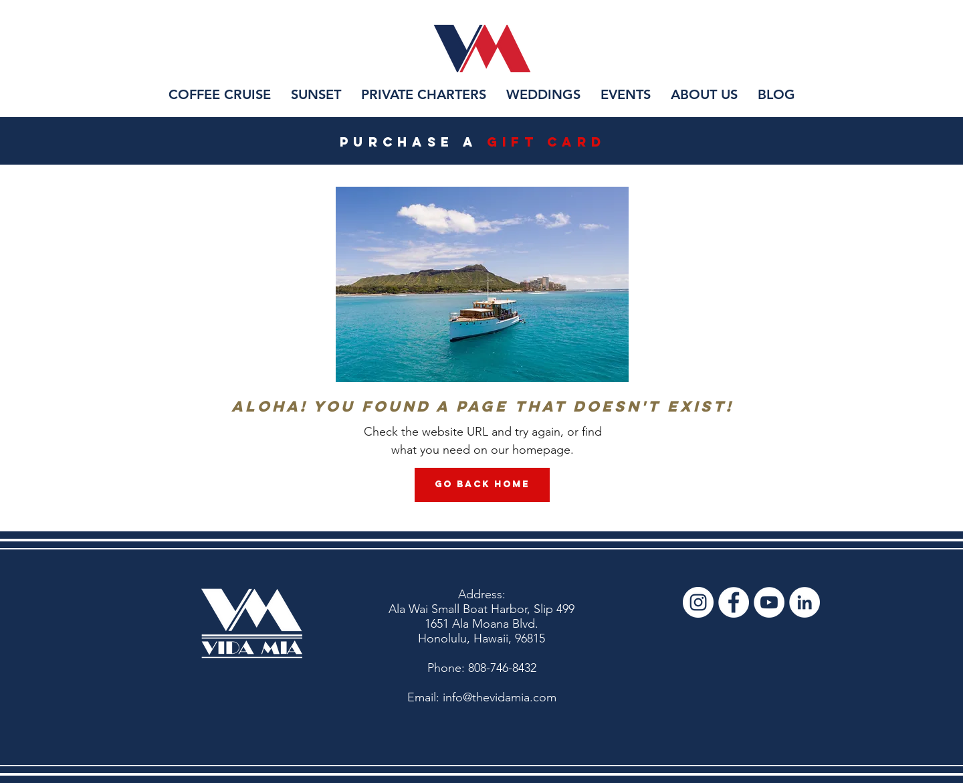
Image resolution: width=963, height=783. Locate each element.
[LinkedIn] (804, 602)
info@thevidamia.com (499, 697)
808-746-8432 (502, 668)
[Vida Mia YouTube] (769, 602)
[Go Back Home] (482, 485)
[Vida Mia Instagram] (698, 602)
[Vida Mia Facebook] (733, 602)
